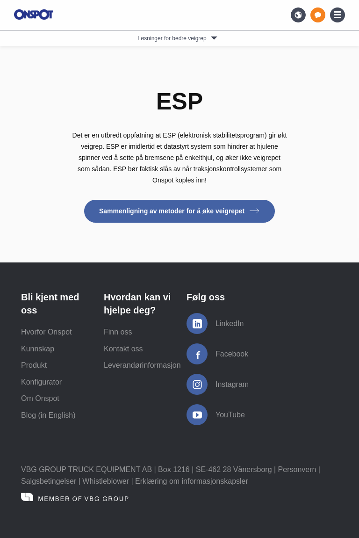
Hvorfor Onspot (46, 332)
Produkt (34, 365)
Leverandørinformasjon (142, 365)
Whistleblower (105, 481)
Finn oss (118, 332)
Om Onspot (40, 398)
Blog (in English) (48, 415)
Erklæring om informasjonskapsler (191, 481)
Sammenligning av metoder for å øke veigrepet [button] (179, 211)
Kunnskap (37, 349)
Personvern (297, 469)
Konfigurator (41, 382)
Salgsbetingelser (48, 481)
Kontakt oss (123, 349)
